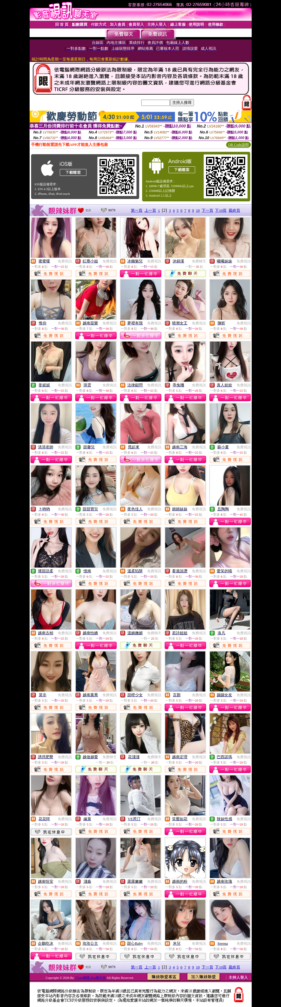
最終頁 (234, 210)
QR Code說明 (238, 145)
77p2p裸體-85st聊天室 (91, 977)
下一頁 (207, 210)
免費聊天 (199, 261)
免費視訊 (65, 261)
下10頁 (221, 210)
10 (198, 210)
